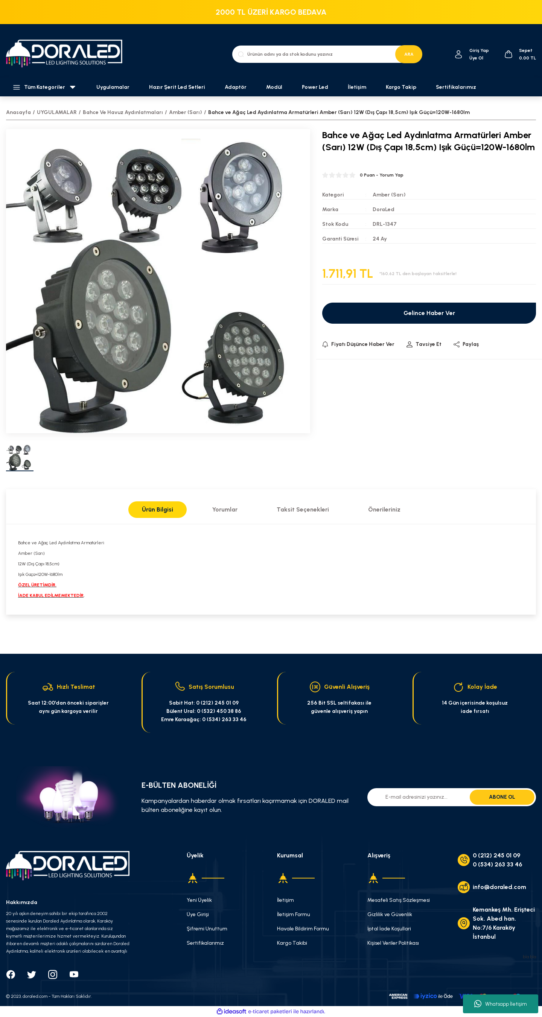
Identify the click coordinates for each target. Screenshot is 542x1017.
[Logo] (67, 54)
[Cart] (520, 54)
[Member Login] (458, 54)
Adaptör (236, 87)
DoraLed (383, 209)
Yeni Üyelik (199, 900)
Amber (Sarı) (389, 195)
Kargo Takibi (292, 943)
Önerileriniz (384, 509)
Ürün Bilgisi (157, 509)
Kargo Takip (401, 87)
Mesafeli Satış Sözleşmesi (398, 900)
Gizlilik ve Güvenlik (389, 914)
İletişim (357, 87)
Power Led (315, 87)
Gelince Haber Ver (429, 313)
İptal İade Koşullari (389, 929)
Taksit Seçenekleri (303, 509)
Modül (274, 87)
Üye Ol (476, 58)
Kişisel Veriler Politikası (393, 943)
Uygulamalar (112, 87)
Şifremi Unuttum (207, 929)
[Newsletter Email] (451, 797)
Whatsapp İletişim (500, 1004)
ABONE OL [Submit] (502, 797)
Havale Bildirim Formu (303, 929)
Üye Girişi (198, 914)
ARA (409, 54)
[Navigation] (45, 87)
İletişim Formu (293, 914)
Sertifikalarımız (456, 87)
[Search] (327, 54)
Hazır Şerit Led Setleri (177, 87)
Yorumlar (225, 509)
